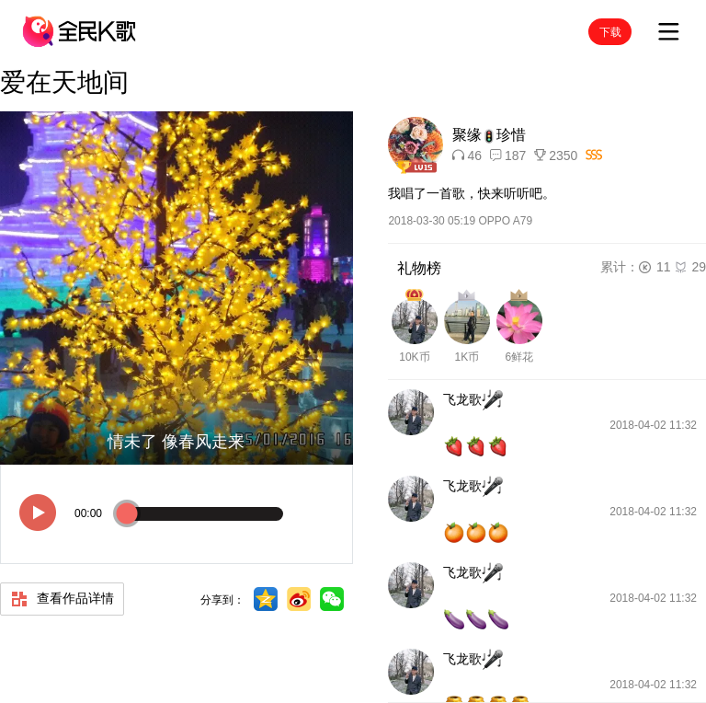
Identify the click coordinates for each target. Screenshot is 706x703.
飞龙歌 (473, 400)
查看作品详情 (62, 599)
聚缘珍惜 (489, 135)
